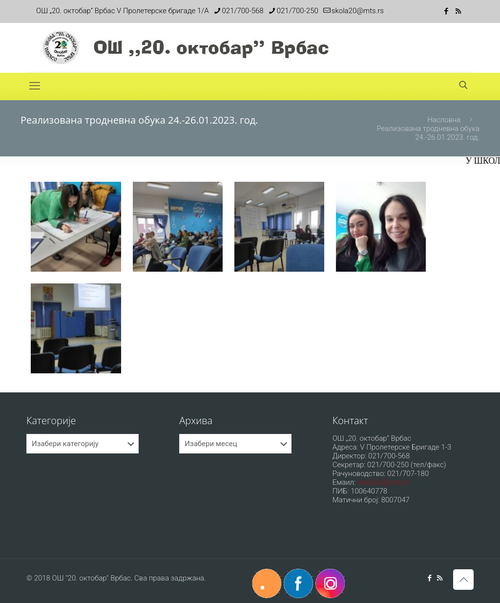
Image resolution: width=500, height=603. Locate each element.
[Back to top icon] (463, 579)
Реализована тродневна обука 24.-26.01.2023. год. (427, 133)
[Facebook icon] (446, 11)
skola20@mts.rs (383, 482)
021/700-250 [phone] (297, 10)
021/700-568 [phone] (243, 10)
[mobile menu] (34, 86)
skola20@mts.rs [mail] (358, 10)
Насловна (443, 119)
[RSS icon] (458, 11)
